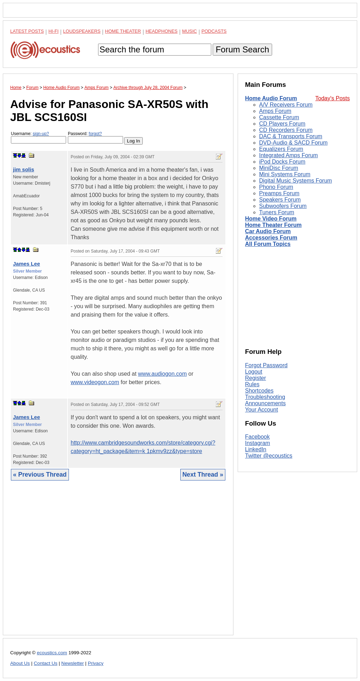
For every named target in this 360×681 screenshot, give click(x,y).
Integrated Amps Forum (288, 155)
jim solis (23, 169)
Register (255, 378)
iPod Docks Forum (282, 162)
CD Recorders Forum (286, 130)
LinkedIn (255, 449)
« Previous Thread (40, 474)
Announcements (265, 403)
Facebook (257, 437)
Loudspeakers (82, 31)
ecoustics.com (52, 652)
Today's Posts (332, 98)
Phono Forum (276, 187)
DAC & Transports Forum (290, 136)
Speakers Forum (280, 200)
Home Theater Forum (273, 225)
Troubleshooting (265, 397)
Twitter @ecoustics (268, 456)
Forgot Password (266, 365)
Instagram (257, 443)
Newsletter (72, 663)
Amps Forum (275, 111)
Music (189, 31)
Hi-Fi (54, 31)
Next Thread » (202, 474)
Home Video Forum (270, 219)
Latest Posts (27, 31)
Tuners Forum (276, 212)
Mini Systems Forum (284, 174)
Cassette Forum (279, 117)
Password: (95, 137)
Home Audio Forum (271, 98)
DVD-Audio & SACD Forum (293, 143)
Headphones (162, 31)
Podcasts (214, 31)
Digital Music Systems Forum (295, 181)
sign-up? (41, 133)
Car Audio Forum (268, 231)
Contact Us (45, 663)
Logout (253, 372)
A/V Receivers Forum (286, 105)
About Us (20, 663)
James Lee (26, 264)
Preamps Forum (279, 193)
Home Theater (123, 31)
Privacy (96, 663)
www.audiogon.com (162, 374)
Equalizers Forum (281, 149)
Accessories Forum (271, 238)
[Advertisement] (118, 563)
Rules (252, 384)
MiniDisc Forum (278, 168)
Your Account (261, 410)
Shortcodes (259, 391)
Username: (38, 137)
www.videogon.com (95, 382)
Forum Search (242, 49)
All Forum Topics (267, 244)
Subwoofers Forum (283, 206)
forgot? (95, 133)
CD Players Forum (282, 124)
